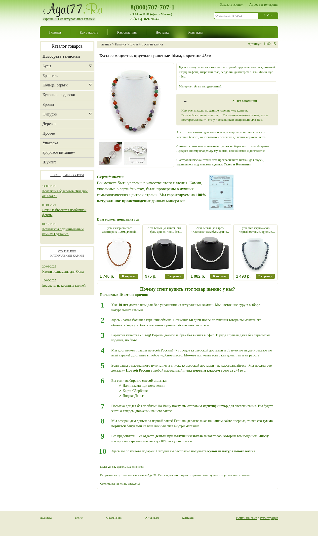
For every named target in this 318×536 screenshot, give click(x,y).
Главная (55, 32)
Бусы (46, 66)
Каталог (120, 44)
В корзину (129, 276)
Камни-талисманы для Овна (63, 271)
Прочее (48, 133)
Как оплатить (127, 32)
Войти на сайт (246, 518)
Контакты (195, 32)
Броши (48, 104)
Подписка (46, 517)
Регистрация (269, 518)
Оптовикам (152, 517)
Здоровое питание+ (58, 152)
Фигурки (49, 114)
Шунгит (49, 162)
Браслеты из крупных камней (64, 285)
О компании (113, 517)
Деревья (49, 123)
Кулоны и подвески (58, 95)
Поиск (79, 517)
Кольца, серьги (55, 85)
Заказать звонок (231, 4)
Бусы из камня (152, 44)
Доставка (162, 32)
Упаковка (50, 143)
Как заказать (89, 32)
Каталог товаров (67, 46)
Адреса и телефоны (263, 4)
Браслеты (50, 76)
